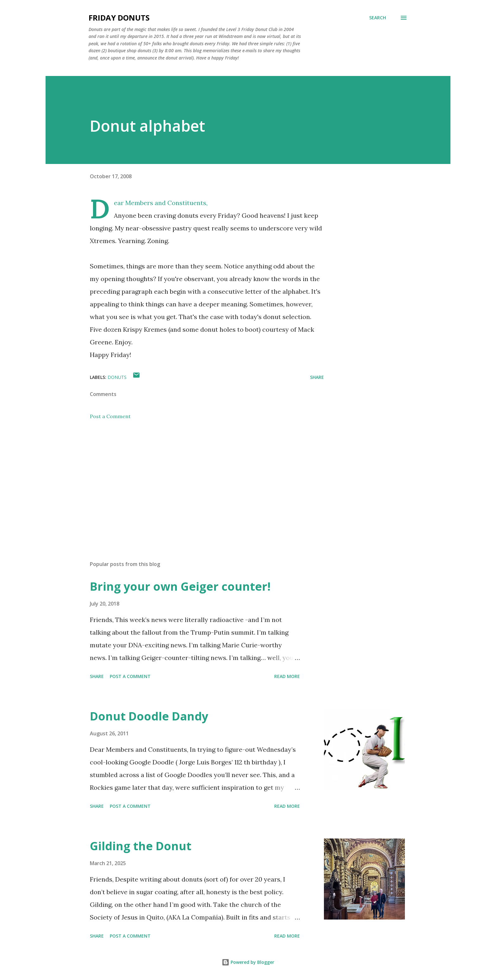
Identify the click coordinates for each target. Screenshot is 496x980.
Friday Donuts (119, 17)
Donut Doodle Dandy (149, 716)
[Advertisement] (197, 481)
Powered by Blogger (248, 962)
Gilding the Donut (140, 846)
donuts (117, 377)
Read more (287, 676)
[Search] (377, 18)
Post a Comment (110, 416)
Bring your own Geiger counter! (180, 586)
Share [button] (317, 377)
